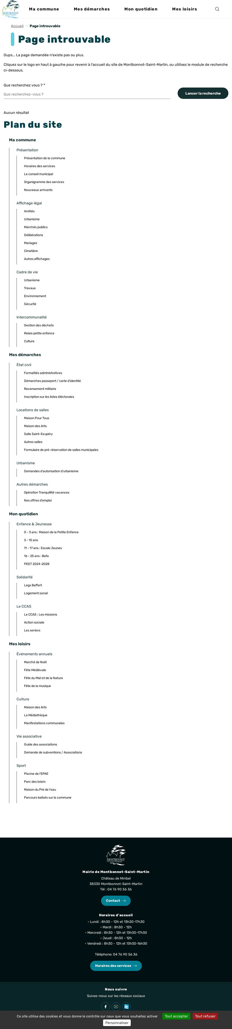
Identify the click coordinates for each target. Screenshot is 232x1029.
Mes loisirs (19, 643)
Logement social (36, 593)
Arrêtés (29, 211)
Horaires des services (39, 166)
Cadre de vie (27, 272)
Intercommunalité (32, 317)
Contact (113, 901)
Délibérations (33, 235)
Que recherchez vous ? (24, 85)
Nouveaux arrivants (38, 190)
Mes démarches (25, 354)
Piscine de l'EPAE (36, 774)
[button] (44, 9)
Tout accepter (176, 1016)
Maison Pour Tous (36, 418)
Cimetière (31, 251)
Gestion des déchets (39, 325)
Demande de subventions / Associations (53, 752)
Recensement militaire (40, 389)
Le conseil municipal (38, 174)
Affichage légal (29, 203)
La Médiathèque (35, 715)
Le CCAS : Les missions (40, 614)
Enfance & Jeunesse (34, 524)
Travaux (30, 288)
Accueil (17, 26)
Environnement (35, 296)
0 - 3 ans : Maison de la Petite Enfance (51, 532)
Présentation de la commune (44, 158)
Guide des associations (40, 744)
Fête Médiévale (35, 670)
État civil (24, 365)
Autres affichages (37, 259)
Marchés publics (36, 227)
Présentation (27, 150)
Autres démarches (32, 484)
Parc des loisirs (35, 782)
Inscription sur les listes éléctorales (49, 397)
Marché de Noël (35, 662)
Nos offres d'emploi (38, 500)
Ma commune (22, 139)
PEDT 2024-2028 (36, 564)
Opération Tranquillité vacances (46, 492)
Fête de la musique (37, 686)
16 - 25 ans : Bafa (36, 556)
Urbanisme (32, 219)
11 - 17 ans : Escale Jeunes (43, 548)
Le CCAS (24, 606)
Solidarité (25, 577)
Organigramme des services (44, 182)
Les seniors (32, 630)
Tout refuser (205, 1016)
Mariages (30, 243)
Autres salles (33, 442)
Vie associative (29, 736)
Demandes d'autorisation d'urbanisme (51, 471)
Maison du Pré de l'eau (40, 790)
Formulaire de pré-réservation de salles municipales (61, 450)
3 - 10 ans (31, 540)
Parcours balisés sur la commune (47, 797)
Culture (29, 341)
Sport (21, 765)
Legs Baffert (33, 585)
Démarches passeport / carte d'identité (52, 381)
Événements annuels (34, 654)
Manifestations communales (44, 723)
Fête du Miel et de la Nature (43, 678)
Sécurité (30, 304)
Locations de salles (33, 410)
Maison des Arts (35, 426)
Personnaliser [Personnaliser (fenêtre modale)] (116, 1023)
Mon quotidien (23, 513)
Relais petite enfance (39, 333)
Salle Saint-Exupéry (38, 434)
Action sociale (34, 622)
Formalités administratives (43, 373)
